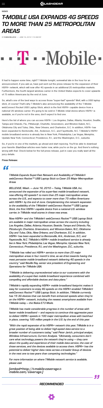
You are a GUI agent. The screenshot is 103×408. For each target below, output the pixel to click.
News (5, 11)
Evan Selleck (10, 37)
